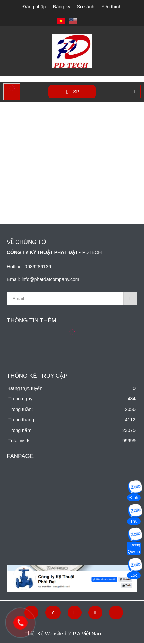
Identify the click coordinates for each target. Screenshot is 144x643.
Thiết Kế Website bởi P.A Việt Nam (64, 633)
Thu (134, 521)
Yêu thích (111, 6)
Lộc (133, 575)
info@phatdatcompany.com (50, 279)
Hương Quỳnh (133, 548)
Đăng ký (61, 6)
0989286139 (37, 266)
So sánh (85, 6)
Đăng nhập (34, 6)
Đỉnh (133, 497)
